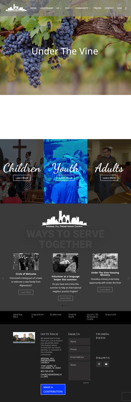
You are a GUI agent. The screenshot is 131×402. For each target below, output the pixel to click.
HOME (33, 8)
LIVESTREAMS (46, 8)
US (57, 8)
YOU (67, 8)
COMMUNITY (81, 8)
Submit (86, 383)
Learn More (22, 177)
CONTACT (109, 8)
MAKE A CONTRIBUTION (53, 389)
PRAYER (97, 8)
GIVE (119, 8)
